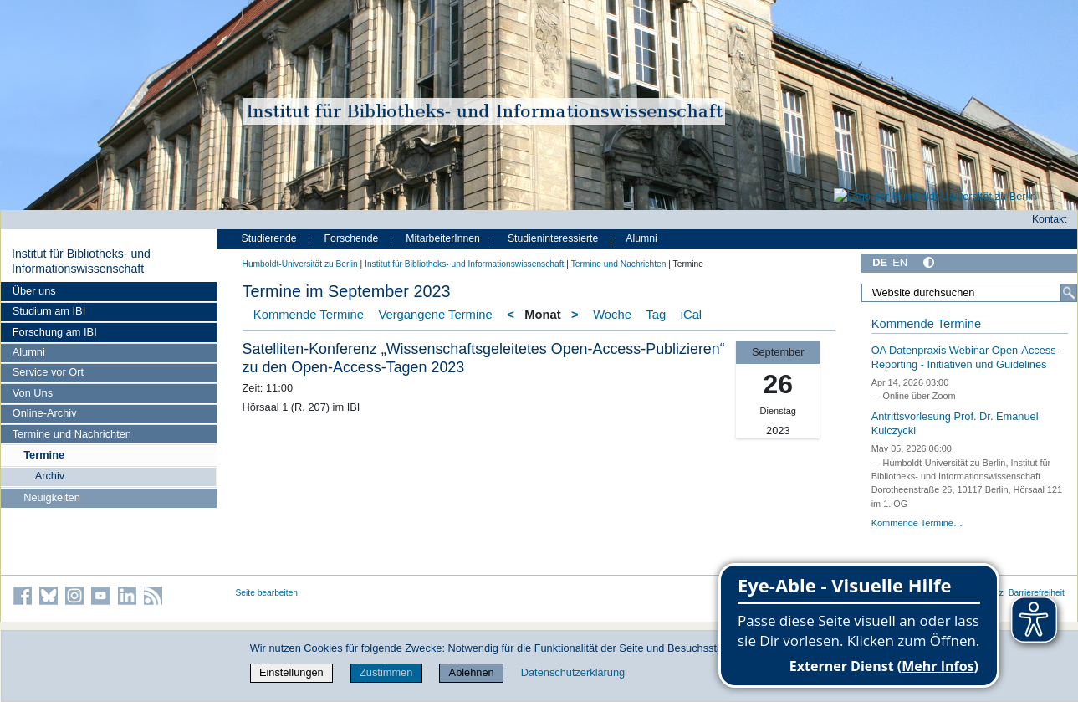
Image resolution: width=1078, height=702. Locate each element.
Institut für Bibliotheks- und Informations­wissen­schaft (81, 261)
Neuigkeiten (51, 497)
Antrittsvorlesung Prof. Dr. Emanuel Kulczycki (955, 423)
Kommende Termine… (917, 523)
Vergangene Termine (435, 314)
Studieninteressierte (553, 238)
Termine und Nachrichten (72, 434)
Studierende (269, 238)
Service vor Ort (48, 372)
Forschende (351, 238)
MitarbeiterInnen (443, 238)
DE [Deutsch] (879, 262)
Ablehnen (471, 672)
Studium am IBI (49, 311)
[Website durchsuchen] (968, 293)
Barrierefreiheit (1037, 592)
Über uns (34, 290)
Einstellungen (291, 672)
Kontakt (1049, 219)
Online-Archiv (45, 413)
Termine (43, 454)
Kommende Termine (308, 314)
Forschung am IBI (55, 331)
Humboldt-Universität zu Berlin (300, 264)
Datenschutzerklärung (573, 672)
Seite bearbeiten (267, 592)
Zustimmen (386, 672)
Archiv (50, 475)
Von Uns (33, 393)
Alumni (29, 352)
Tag (656, 314)
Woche (612, 314)
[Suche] (1068, 293)
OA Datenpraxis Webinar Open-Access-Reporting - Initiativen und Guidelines (965, 357)
